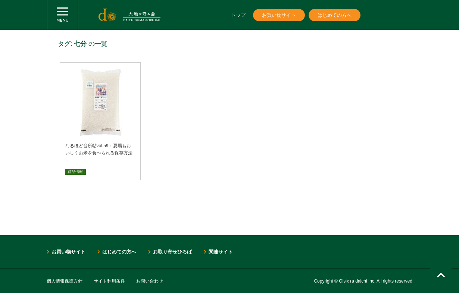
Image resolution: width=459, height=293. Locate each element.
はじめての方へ (335, 15)
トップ (238, 15)
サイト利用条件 (109, 281)
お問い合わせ (149, 281)
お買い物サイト (279, 15)
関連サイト (221, 252)
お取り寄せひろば (172, 252)
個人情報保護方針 (64, 281)
